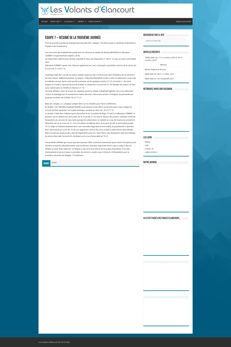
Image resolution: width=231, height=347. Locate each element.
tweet (54, 162)
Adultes (81, 21)
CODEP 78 (149, 149)
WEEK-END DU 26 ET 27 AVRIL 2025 (159, 74)
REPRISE (163, 65)
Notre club (55, 21)
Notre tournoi (94, 21)
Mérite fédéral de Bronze (155, 69)
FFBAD (147, 142)
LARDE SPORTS (151, 152)
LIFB (146, 145)
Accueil (44, 21)
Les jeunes (68, 21)
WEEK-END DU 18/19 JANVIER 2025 (159, 79)
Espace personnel (183, 21)
